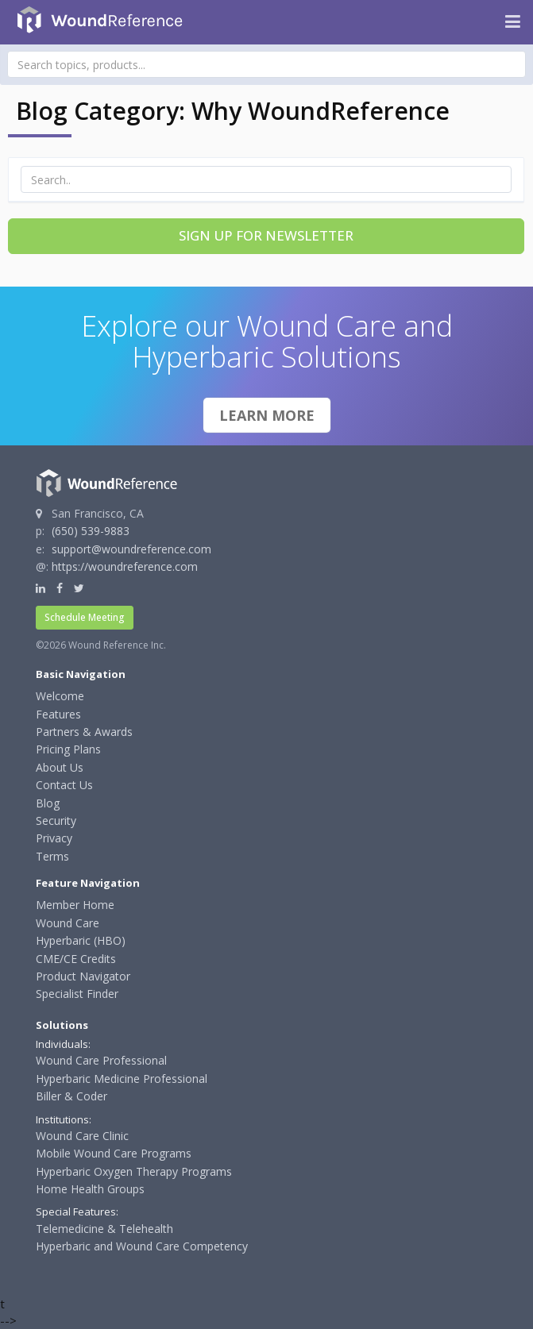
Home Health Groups (90, 1188)
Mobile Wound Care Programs (113, 1153)
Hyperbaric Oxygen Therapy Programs (134, 1171)
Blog (48, 803)
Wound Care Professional (101, 1060)
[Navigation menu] (512, 22)
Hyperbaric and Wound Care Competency (142, 1246)
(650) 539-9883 (90, 530)
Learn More (267, 415)
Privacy (54, 838)
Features (58, 714)
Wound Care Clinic (82, 1135)
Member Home (75, 904)
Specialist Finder (77, 993)
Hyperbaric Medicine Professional (121, 1078)
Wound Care (67, 922)
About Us (59, 767)
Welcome (60, 695)
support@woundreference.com (131, 549)
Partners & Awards (84, 731)
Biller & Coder (71, 1096)
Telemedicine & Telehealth (104, 1228)
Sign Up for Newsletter (266, 235)
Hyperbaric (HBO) (81, 940)
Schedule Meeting (84, 617)
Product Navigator (83, 976)
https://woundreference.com (125, 566)
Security (56, 820)
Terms (52, 856)
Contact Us (64, 784)
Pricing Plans (68, 749)
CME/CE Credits (76, 958)
